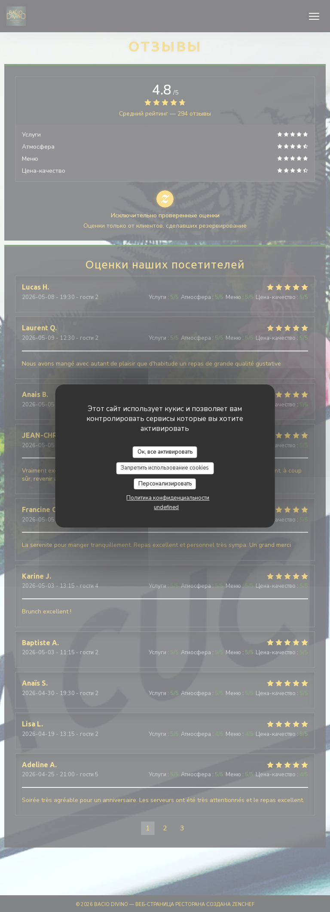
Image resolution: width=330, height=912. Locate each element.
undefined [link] (166, 507)
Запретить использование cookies (165, 468)
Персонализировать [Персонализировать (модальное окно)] (165, 484)
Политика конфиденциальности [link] (167, 498)
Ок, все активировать (165, 452)
